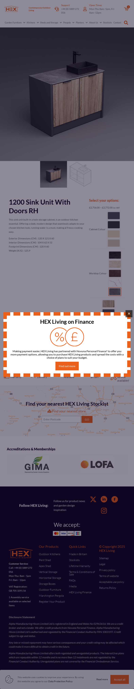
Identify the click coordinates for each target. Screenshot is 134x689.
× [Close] (129, 313)
